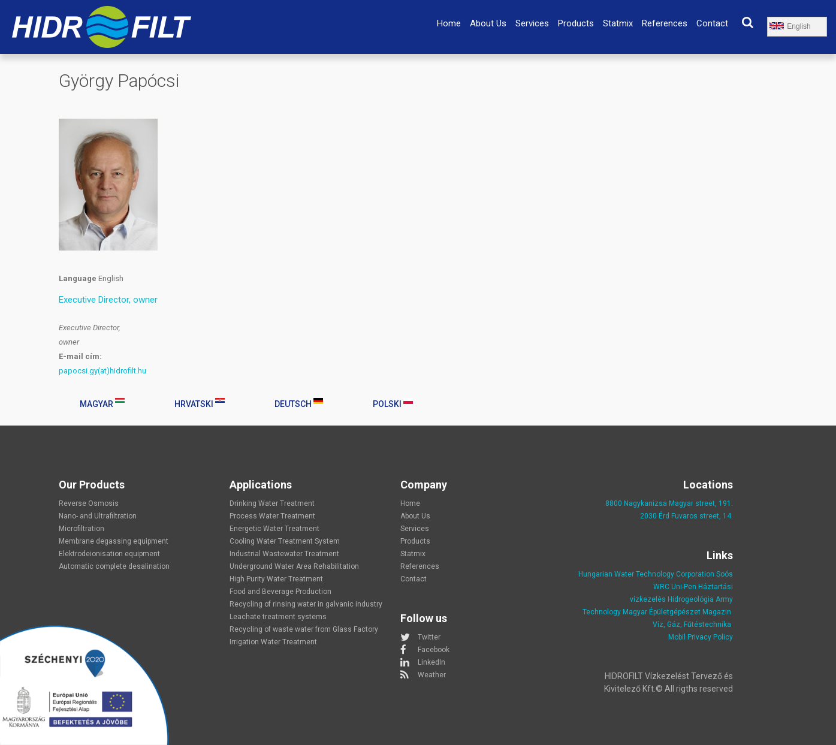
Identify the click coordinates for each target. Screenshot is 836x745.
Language (77, 278)
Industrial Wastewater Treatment (284, 554)
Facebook (433, 650)
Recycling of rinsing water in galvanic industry (306, 604)
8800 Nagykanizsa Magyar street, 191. (669, 503)
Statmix (618, 23)
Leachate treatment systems (278, 617)
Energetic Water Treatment (274, 528)
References (664, 23)
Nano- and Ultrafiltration (98, 516)
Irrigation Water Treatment (273, 642)
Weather (432, 675)
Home (449, 23)
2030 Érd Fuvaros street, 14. (686, 516)
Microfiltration (81, 528)
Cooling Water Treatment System (285, 541)
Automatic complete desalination (114, 566)
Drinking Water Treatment (272, 503)
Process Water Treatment (272, 516)
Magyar (102, 403)
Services (532, 23)
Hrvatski (199, 403)
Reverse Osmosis (89, 503)
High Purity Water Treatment (276, 579)
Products (576, 23)
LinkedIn (431, 662)
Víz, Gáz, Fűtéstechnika (692, 624)
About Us (488, 23)
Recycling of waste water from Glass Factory (304, 629)
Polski (393, 403)
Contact (712, 23)
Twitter (429, 637)
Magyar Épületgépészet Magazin (677, 612)
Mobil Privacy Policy (700, 637)
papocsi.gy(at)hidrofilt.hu (102, 370)
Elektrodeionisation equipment (109, 554)
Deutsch (298, 403)
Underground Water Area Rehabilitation (294, 566)
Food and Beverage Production (280, 591)
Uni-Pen (683, 587)
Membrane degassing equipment (113, 541)
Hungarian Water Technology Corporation (646, 574)
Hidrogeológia (691, 599)
